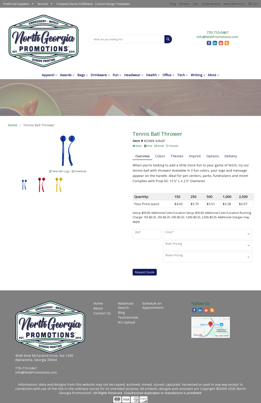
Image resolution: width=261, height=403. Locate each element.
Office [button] (167, 75)
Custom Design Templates (112, 4)
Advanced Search (125, 305)
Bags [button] (81, 75)
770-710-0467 (217, 32)
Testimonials (128, 317)
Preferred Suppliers (16, 4)
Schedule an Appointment (152, 305)
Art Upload (126, 322)
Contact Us (102, 313)
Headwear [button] (132, 75)
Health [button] (151, 75)
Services (42, 4)
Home (98, 303)
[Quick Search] (126, 39)
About (98, 308)
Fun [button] (115, 75)
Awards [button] (66, 75)
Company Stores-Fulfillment (74, 4)
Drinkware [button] (99, 75)
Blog (121, 312)
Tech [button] (181, 75)
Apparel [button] (48, 75)
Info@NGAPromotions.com (217, 37)
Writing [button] (196, 75)
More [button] (212, 75)
